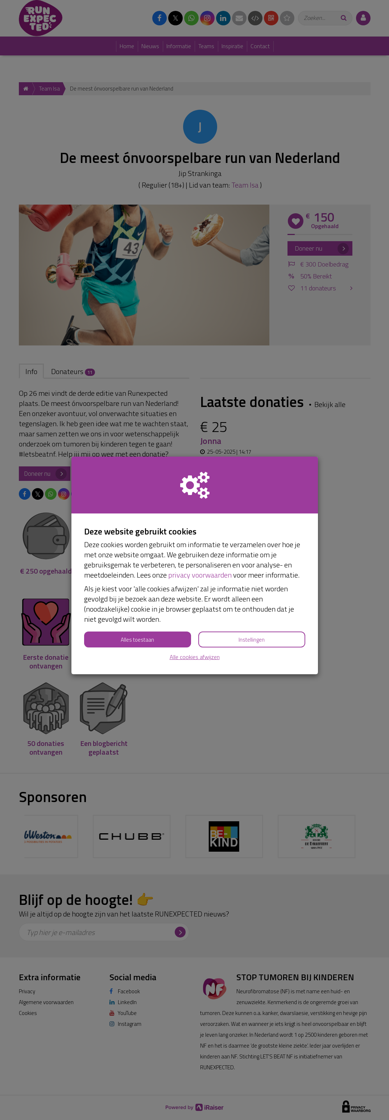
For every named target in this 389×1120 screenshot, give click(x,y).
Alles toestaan (137, 639)
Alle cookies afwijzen (195, 657)
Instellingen (252, 639)
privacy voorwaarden (200, 574)
